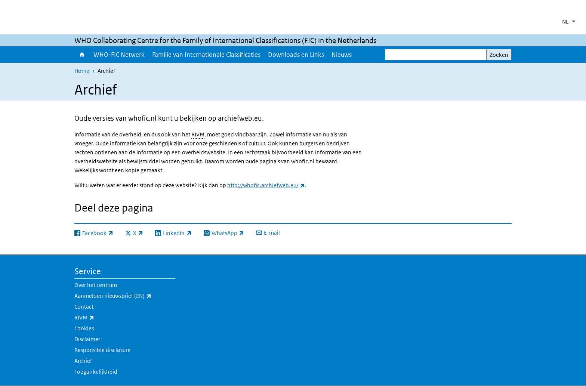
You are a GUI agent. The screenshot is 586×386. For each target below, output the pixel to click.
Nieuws (341, 54)
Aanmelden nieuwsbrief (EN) (124, 295)
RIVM (197, 134)
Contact (83, 306)
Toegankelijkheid (95, 371)
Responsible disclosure (102, 349)
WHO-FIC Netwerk (119, 54)
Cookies (84, 328)
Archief (83, 360)
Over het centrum (95, 284)
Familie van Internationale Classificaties (206, 54)
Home (82, 54)
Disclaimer (87, 339)
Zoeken (499, 54)
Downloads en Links (296, 54)
